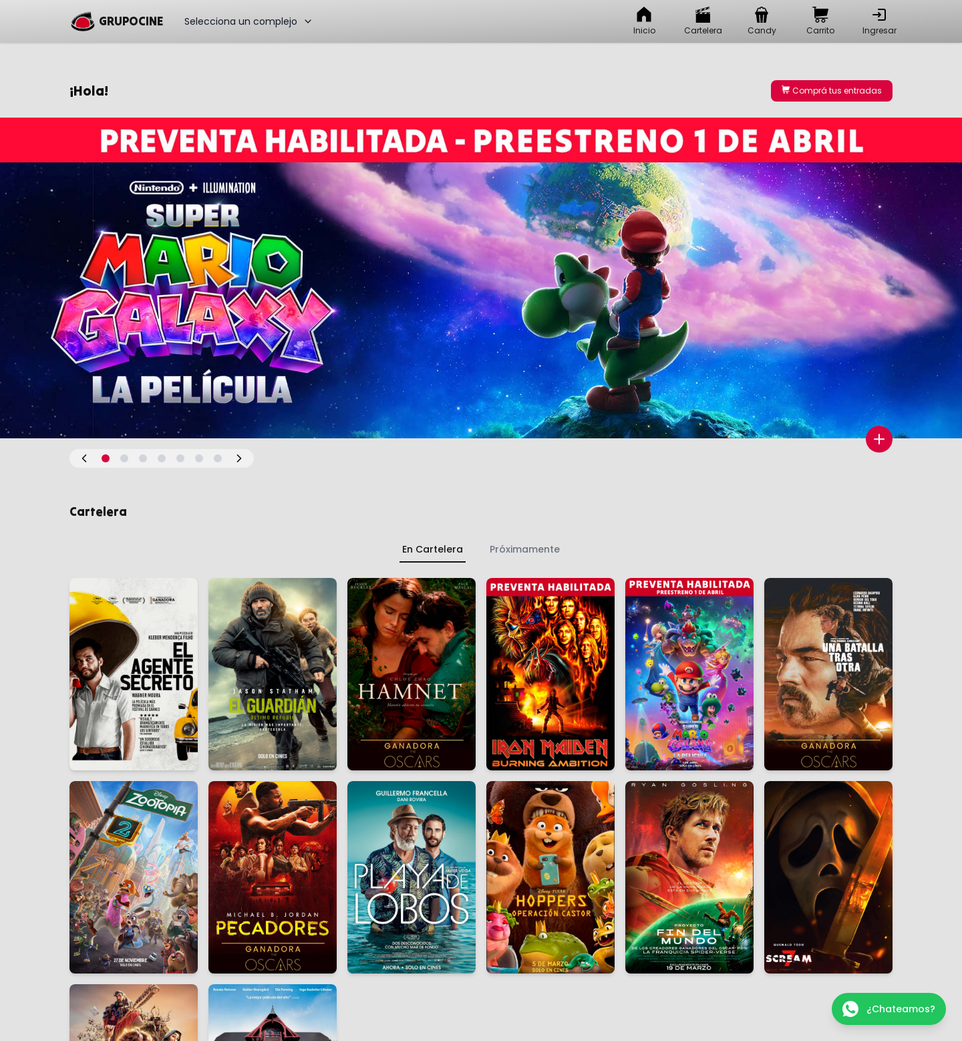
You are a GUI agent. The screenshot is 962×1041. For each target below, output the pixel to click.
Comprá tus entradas (832, 90)
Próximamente (525, 549)
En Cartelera (432, 549)
